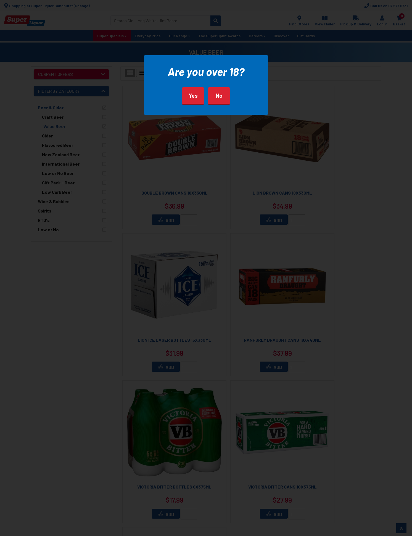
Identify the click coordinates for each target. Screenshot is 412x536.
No (219, 95)
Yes (193, 95)
